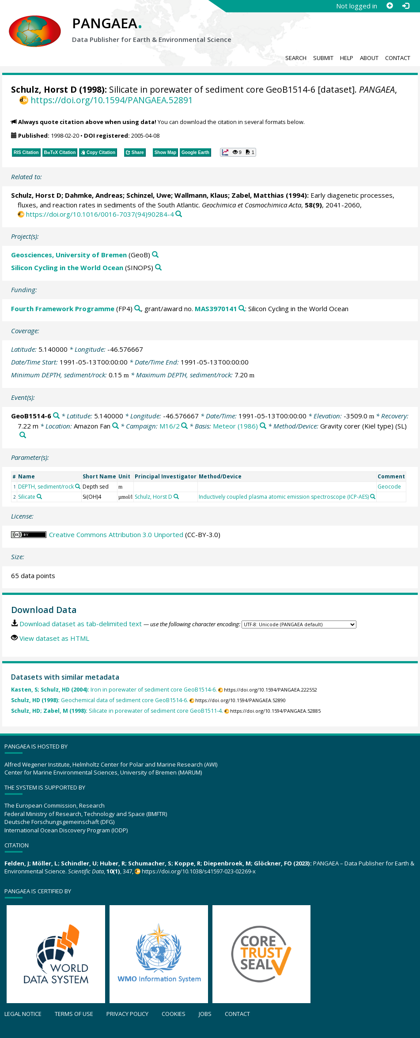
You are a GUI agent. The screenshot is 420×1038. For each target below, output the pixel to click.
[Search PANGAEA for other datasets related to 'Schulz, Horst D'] (176, 496)
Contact (397, 58)
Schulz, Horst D (44, 89)
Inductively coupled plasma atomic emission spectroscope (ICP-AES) (284, 496)
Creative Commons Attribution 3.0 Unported (116, 534)
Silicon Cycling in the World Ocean (67, 267)
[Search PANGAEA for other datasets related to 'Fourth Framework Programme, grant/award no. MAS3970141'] (241, 308)
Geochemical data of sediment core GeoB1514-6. (99, 700)
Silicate (26, 496)
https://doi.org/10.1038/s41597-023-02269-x (199, 871)
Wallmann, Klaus (201, 195)
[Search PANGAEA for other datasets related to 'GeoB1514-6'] (56, 416)
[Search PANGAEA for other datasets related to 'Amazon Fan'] (115, 426)
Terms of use (74, 1014)
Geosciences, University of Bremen (69, 254)
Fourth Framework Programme (62, 308)
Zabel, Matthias (257, 195)
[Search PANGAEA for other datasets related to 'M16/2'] (184, 426)
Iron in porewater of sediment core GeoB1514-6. (114, 689)
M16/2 (169, 425)
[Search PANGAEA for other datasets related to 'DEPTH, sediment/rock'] (77, 486)
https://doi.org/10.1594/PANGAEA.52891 (111, 100)
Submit (323, 58)
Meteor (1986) (235, 425)
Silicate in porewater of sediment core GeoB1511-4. (117, 711)
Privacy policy (127, 1014)
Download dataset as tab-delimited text (80, 623)
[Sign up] (389, 5)
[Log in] (405, 5)
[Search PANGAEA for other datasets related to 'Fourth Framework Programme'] (137, 308)
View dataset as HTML (54, 638)
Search (295, 58)
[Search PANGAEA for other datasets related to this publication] (178, 214)
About (369, 58)
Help (346, 58)
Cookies (173, 1014)
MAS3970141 (216, 308)
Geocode (389, 486)
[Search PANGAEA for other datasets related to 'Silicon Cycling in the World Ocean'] (158, 267)
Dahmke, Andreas (94, 195)
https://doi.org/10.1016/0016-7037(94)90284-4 (100, 214)
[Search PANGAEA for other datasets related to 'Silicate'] (39, 496)
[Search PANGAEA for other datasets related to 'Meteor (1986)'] (263, 426)
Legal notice (23, 1014)
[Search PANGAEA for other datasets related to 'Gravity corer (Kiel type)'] (22, 435)
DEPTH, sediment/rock (46, 486)
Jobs (205, 1014)
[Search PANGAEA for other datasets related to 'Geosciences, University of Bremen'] (155, 255)
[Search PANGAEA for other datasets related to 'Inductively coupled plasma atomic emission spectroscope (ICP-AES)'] (372, 496)
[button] (238, 152)
